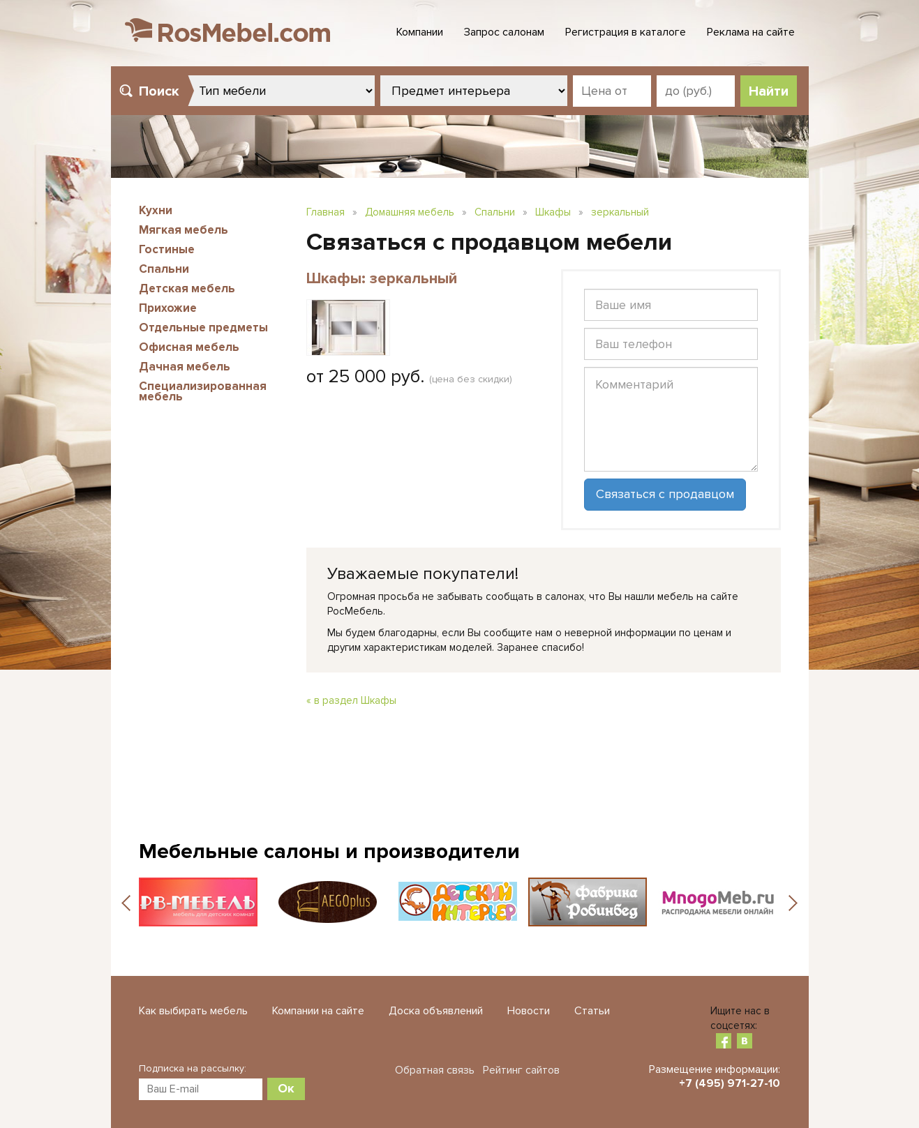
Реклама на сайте (751, 32)
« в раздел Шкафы (351, 700)
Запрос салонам (504, 32)
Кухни (155, 210)
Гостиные (167, 249)
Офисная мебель (189, 347)
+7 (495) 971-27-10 (729, 1083)
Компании (419, 32)
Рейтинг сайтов (521, 1070)
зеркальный (620, 212)
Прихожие (168, 308)
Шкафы (553, 212)
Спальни (164, 269)
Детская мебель (187, 288)
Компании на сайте (318, 1011)
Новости (528, 1011)
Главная (325, 212)
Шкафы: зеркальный (381, 278)
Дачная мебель (184, 366)
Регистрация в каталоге (625, 32)
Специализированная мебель (203, 391)
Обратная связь (435, 1070)
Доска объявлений (436, 1011)
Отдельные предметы (203, 327)
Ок (286, 1088)
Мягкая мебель (183, 230)
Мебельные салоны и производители (329, 851)
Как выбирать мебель (193, 1011)
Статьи (592, 1011)
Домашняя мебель (409, 212)
